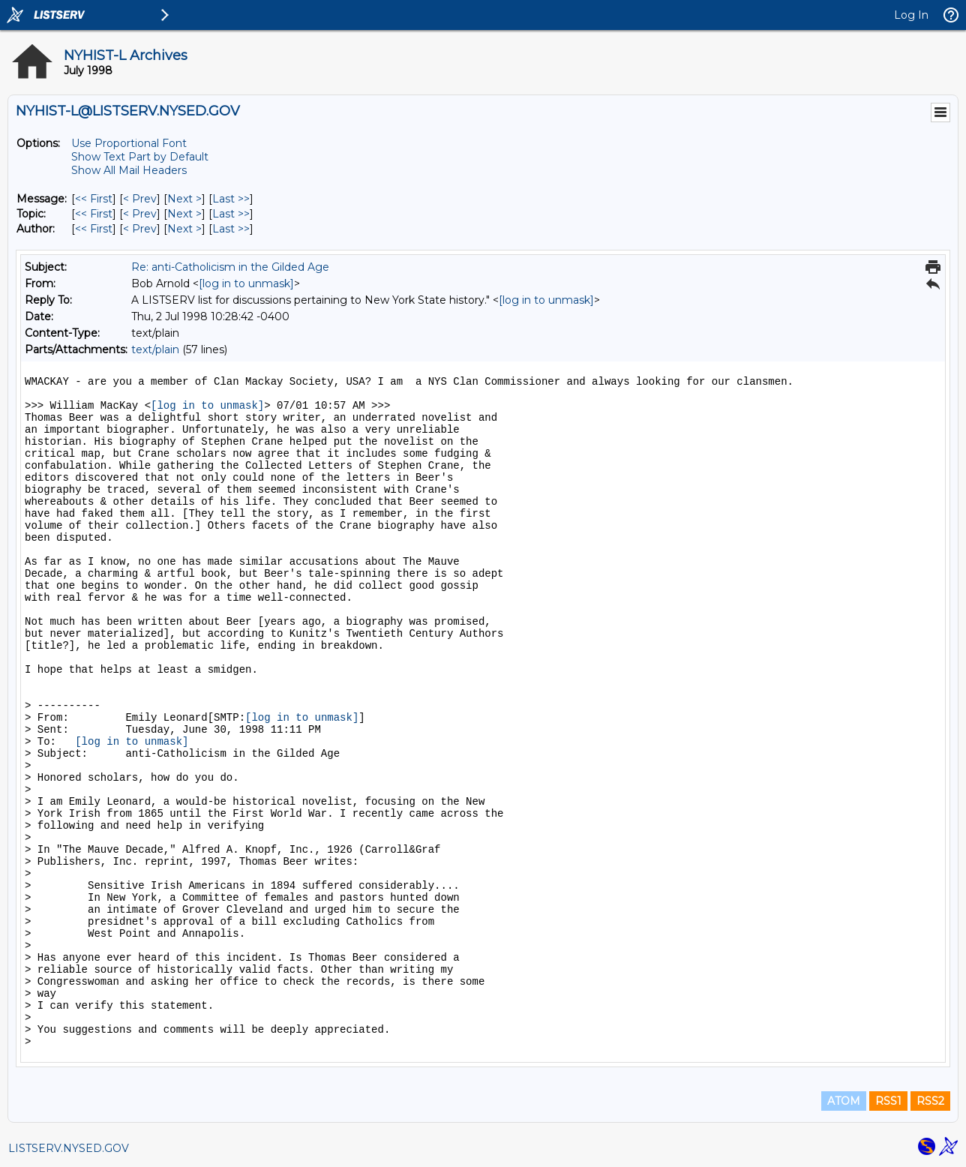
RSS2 (930, 1101)
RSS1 (888, 1101)
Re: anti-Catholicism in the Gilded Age (230, 267)
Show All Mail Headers (129, 170)
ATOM (843, 1101)
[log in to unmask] (246, 283)
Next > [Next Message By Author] (184, 229)
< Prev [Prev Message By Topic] (140, 213)
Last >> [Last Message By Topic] (231, 213)
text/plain (155, 349)
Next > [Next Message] (184, 199)
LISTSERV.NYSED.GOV (68, 1148)
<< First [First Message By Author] (93, 229)
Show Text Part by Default (139, 157)
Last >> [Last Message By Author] (231, 229)
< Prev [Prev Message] (140, 199)
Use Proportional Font (129, 143)
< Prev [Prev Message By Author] (140, 229)
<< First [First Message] (93, 199)
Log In (911, 15)
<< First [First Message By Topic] (93, 213)
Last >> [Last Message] (231, 199)
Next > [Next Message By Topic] (184, 213)
